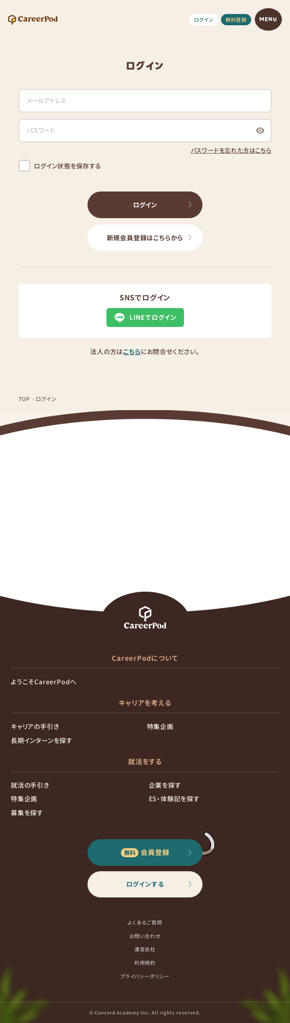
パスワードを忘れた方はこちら (231, 150)
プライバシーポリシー (145, 976)
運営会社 (145, 949)
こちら (131, 351)
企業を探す (165, 784)
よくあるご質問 (145, 922)
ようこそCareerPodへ (44, 681)
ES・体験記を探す (174, 798)
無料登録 (236, 19)
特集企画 (160, 726)
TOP (24, 398)
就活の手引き (30, 784)
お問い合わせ (145, 935)
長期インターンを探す (42, 740)
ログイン (204, 19)
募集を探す (27, 812)
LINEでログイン (145, 317)
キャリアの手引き (35, 726)
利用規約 (145, 962)
